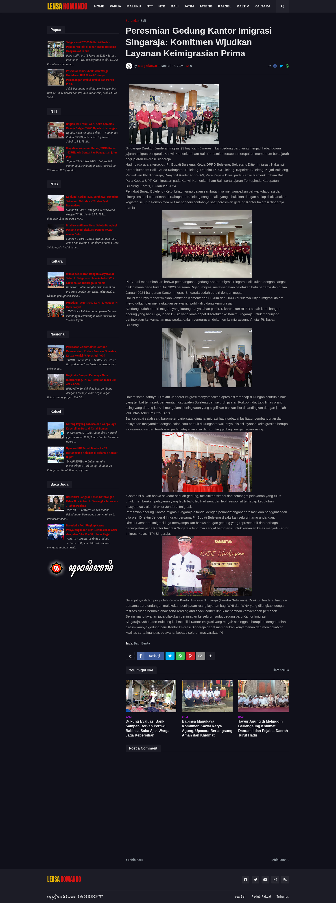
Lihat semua (281, 670)
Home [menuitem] (99, 6)
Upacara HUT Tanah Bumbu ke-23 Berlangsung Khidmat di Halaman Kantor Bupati (92, 453)
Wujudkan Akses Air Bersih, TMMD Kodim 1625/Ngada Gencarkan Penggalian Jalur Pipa (91, 153)
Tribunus (283, 897)
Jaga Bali (240, 897)
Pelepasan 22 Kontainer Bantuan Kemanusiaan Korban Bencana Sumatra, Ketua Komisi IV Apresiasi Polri (91, 351)
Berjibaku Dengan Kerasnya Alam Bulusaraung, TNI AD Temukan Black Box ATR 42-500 (91, 380)
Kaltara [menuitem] (262, 6)
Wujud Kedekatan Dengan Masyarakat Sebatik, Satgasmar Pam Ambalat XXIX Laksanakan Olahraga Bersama (90, 278)
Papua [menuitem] (115, 6)
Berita (145, 643)
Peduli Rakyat (261, 897)
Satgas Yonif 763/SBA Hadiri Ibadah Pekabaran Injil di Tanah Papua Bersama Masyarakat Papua (91, 47)
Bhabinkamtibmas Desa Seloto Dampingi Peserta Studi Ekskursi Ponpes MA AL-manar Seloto (91, 230)
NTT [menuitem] (149, 6)
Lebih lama (279, 860)
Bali (143, 20)
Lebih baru (135, 860)
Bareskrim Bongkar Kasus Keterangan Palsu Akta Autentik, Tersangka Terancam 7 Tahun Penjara (92, 501)
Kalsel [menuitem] (224, 6)
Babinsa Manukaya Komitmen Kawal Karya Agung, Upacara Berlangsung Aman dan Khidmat (207, 728)
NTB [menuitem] (161, 6)
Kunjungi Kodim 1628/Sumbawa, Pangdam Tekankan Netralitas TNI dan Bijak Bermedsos (92, 201)
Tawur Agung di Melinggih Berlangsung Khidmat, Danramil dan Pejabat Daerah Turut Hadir (263, 728)
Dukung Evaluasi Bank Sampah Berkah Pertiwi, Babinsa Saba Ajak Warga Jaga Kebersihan (147, 728)
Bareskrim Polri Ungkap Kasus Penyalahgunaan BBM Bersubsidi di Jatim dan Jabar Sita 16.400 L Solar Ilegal (91, 530)
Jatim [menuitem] (189, 6)
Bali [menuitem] (175, 6)
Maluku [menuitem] (134, 6)
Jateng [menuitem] (206, 6)
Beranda (132, 20)
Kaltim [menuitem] (243, 6)
